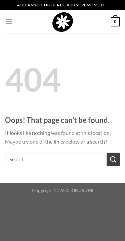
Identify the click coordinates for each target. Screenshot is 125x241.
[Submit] (113, 159)
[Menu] (9, 21)
